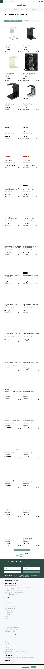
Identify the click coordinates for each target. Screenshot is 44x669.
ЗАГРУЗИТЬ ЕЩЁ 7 (22, 550)
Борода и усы (7, 618)
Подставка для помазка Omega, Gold (30, 362)
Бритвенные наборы (9, 612)
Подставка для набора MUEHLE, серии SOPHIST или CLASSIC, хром (31, 218)
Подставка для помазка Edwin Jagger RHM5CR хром (12, 450)
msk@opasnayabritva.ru (11, 585)
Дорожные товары (8, 610)
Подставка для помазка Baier (10, 100)
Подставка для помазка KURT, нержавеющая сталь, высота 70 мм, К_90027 (30, 72)
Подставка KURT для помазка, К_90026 (12, 391)
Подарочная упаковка (9, 601)
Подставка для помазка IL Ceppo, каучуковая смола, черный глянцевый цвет (31, 479)
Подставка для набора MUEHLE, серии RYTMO (12, 537)
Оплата (6, 638)
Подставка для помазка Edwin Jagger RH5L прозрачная (30, 160)
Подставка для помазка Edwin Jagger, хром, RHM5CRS (12, 276)
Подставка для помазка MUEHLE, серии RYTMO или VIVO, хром (31, 508)
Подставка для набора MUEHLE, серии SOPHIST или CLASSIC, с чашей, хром (12, 247)
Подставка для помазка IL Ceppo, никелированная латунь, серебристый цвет (31, 450)
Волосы (6, 616)
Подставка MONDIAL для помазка (11, 420)
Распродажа (7, 599)
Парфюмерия (7, 620)
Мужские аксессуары (9, 631)
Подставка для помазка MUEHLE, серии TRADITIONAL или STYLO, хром (12, 218)
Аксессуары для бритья (10, 606)
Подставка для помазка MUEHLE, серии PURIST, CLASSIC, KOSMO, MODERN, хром (12, 508)
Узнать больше (25, 667)
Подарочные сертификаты (10, 629)
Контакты (6, 639)
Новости (6, 647)
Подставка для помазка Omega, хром (31, 333)
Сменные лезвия (8, 604)
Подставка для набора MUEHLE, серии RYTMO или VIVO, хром (31, 537)
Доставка (6, 636)
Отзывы (6, 641)
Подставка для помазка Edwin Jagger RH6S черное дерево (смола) (12, 305)
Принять (33, 667)
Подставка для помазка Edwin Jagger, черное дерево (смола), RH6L (12, 334)
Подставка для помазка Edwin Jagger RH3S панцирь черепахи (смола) (12, 363)
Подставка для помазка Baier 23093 (30, 275)
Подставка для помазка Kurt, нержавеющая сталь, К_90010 (29, 130)
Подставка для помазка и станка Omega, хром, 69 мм (29, 421)
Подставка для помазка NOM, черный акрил (31, 43)
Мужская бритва (8, 603)
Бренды (6, 625)
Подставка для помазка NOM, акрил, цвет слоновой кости (12, 72)
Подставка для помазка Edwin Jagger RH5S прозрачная (12, 160)
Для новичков (7, 623)
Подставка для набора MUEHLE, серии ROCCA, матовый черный (31, 247)
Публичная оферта (9, 653)
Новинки (6, 622)
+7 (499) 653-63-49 (10, 583)
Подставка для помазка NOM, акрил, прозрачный (12, 43)
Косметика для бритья (9, 608)
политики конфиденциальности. (22, 576)
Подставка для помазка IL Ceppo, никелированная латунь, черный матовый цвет (11, 479)
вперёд (27, 554)
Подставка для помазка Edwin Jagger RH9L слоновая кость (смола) (30, 305)
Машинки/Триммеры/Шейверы (12, 627)
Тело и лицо (7, 614)
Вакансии (6, 643)
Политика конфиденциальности (12, 649)
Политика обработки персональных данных (15, 651)
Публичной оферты (34, 575)
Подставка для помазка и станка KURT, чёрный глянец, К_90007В (31, 189)
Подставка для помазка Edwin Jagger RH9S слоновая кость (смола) (12, 189)
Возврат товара (8, 645)
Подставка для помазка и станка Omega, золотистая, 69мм (29, 392)
